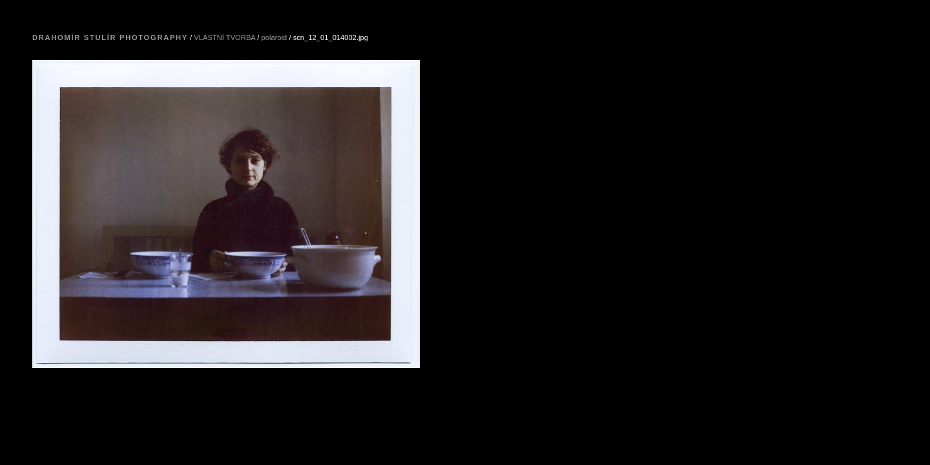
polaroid (274, 37)
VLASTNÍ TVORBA (224, 37)
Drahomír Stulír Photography (110, 37)
